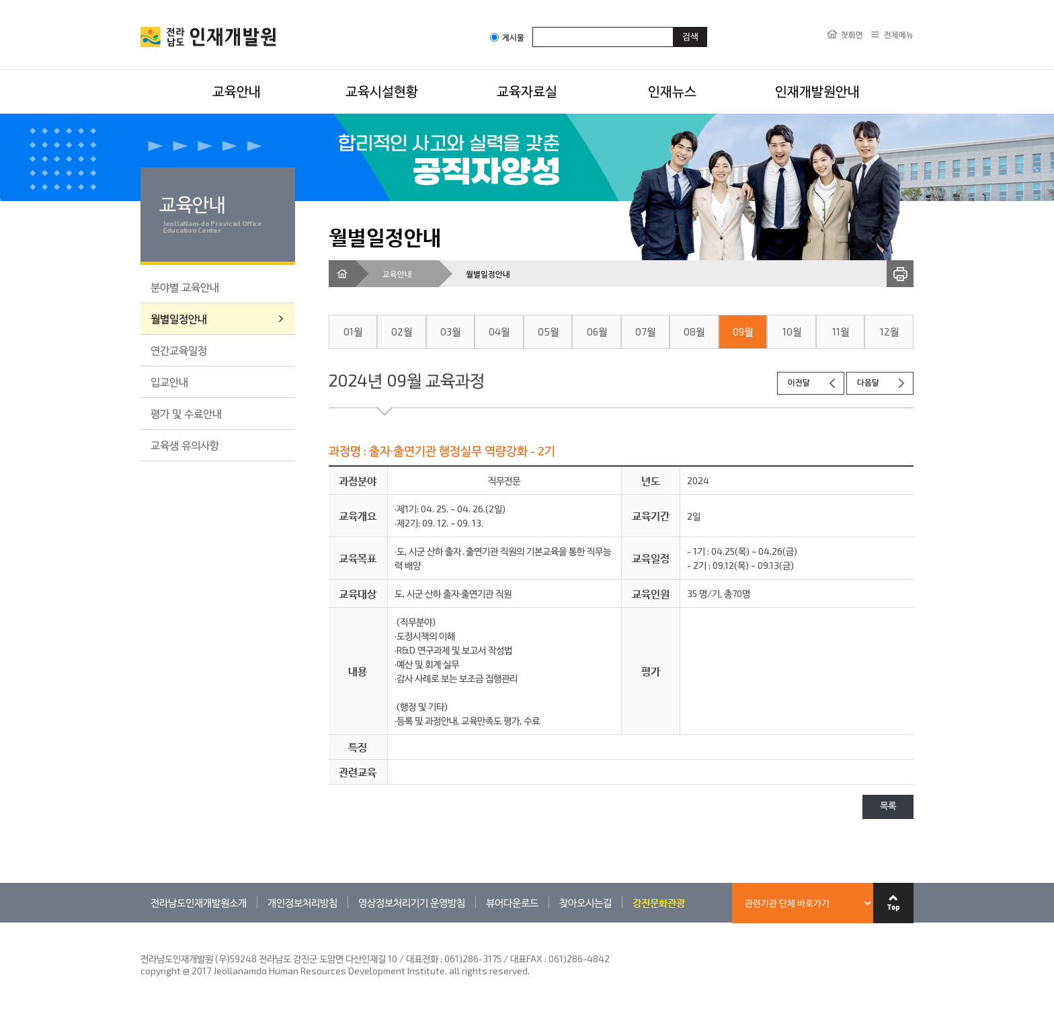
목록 (888, 807)
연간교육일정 (179, 350)
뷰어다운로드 (512, 902)
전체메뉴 (899, 34)
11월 (840, 331)
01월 (352, 331)
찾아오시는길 (585, 902)
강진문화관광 (659, 902)
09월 (743, 331)
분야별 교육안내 (185, 286)
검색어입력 (532, 26)
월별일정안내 (179, 318)
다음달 (868, 383)
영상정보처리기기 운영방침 (411, 902)
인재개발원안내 (817, 91)
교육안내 (236, 91)
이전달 (799, 383)
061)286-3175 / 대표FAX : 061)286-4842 (527, 958)
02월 (401, 331)
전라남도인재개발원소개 (199, 902)
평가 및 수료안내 (186, 413)
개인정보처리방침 (302, 902)
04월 (499, 331)
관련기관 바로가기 (140, 922)
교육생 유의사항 (185, 444)
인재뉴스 (672, 91)
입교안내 (169, 381)
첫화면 (852, 34)
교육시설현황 (382, 91)
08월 (694, 331)
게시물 (507, 37)
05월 (548, 331)
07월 (645, 331)
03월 (450, 331)
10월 (791, 331)
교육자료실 (527, 91)
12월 (889, 331)
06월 (597, 331)
